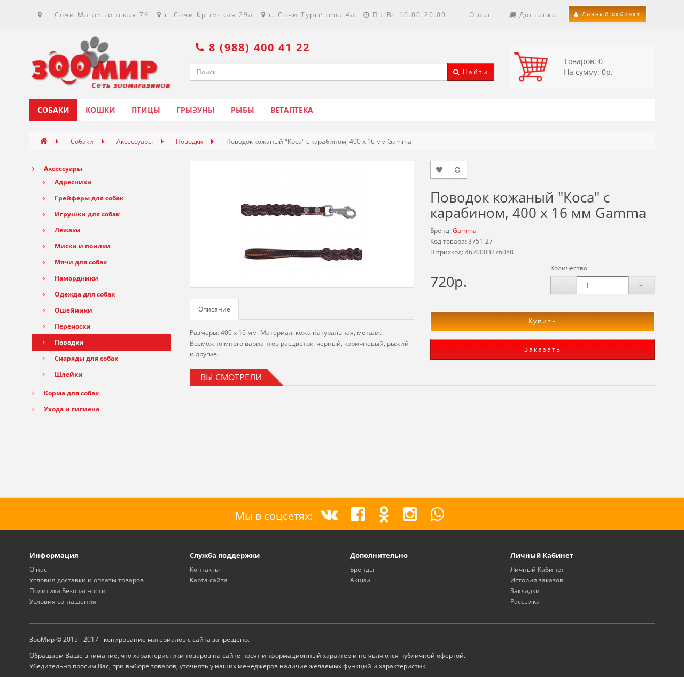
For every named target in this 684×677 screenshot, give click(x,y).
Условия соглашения (62, 601)
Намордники (70, 278)
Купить (542, 320)
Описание (214, 309)
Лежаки (62, 230)
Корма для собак (65, 393)
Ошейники (67, 310)
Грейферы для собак (83, 198)
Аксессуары (134, 141)
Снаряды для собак (80, 358)
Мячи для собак (75, 262)
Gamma (465, 230)
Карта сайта (209, 580)
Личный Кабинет (537, 569)
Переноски (67, 326)
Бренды (362, 569)
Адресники (67, 181)
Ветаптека (291, 110)
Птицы (145, 110)
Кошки (100, 110)
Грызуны (195, 110)
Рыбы (242, 110)
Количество (568, 268)
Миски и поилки (77, 246)
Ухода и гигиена (65, 409)
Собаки (53, 110)
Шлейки (63, 374)
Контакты (205, 569)
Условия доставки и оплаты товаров (86, 580)
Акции (360, 580)
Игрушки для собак (81, 214)
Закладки (525, 590)
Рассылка (525, 601)
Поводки (189, 141)
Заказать (542, 349)
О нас (38, 569)
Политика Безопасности (67, 590)
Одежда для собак (79, 294)
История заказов (536, 580)
